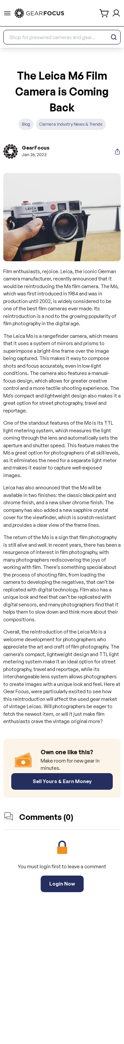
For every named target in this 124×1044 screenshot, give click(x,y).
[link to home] (39, 13)
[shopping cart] (104, 13)
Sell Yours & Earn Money (62, 781)
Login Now (62, 884)
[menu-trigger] (7, 13)
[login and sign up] (116, 13)
